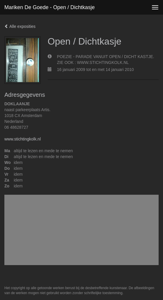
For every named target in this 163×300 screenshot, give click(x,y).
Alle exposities (20, 26)
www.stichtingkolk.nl (22, 139)
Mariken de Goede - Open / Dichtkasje (49, 7)
